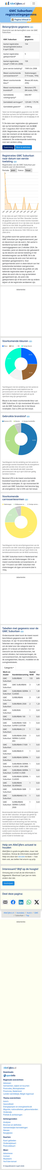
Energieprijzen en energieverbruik (17, 1106)
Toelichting (8, 147)
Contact (6, 1156)
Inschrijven (8, 883)
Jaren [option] (13, 170)
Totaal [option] (27, 170)
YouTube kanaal (9, 1161)
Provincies (7, 1091)
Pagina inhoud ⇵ (21, 19)
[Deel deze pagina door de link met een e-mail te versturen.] (5, 902)
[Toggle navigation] (34, 3)
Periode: (5, 170)
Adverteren (8, 1153)
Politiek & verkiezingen (12, 1114)
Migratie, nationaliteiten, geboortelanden (20, 1109)
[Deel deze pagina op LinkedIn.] (21, 902)
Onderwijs (7, 1112)
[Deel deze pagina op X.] (36, 902)
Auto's (5, 1101)
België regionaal (27, 1094)
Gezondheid (8, 1104)
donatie (21, 856)
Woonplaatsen (19, 1088)
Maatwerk (7, 1158)
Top (27, 915)
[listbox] (13, 170)
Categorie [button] (8, 667)
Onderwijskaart (9, 1143)
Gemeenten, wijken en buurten (16, 1086)
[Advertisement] (21, 314)
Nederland (17, 1091)
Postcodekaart (9, 1146)
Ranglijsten (8, 1133)
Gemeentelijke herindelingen (15, 1127)
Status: (21, 170)
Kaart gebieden (9, 1140)
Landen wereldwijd (11, 1094)
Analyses (7, 1122)
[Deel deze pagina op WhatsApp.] (29, 902)
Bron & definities (23, 147)
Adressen (7, 1083)
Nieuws (6, 1130)
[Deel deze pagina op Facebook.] (13, 902)
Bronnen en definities (12, 1125)
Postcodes (7, 1088)
